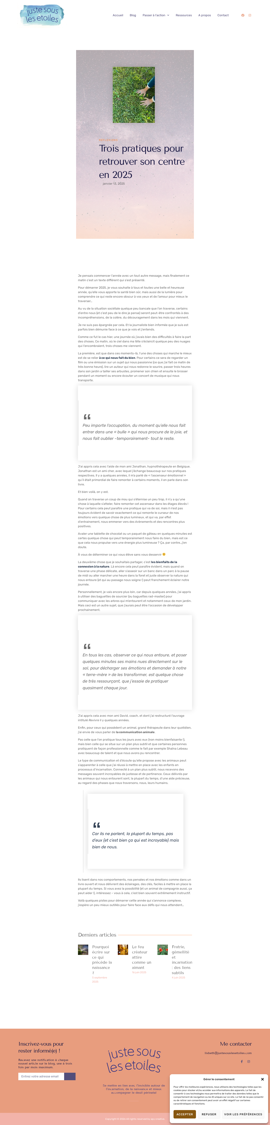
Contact (223, 15)
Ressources (184, 15)
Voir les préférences (243, 1114)
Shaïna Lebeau (177, 748)
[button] (262, 1079)
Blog (133, 15)
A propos (204, 15)
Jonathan (85, 471)
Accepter (185, 1114)
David (124, 715)
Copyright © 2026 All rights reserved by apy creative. (135, 1119)
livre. (81, 484)
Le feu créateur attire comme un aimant (141, 957)
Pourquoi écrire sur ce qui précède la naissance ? (102, 959)
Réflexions (108, 140)
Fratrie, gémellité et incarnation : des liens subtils (182, 959)
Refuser (209, 1114)
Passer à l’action (156, 15)
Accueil (118, 15)
